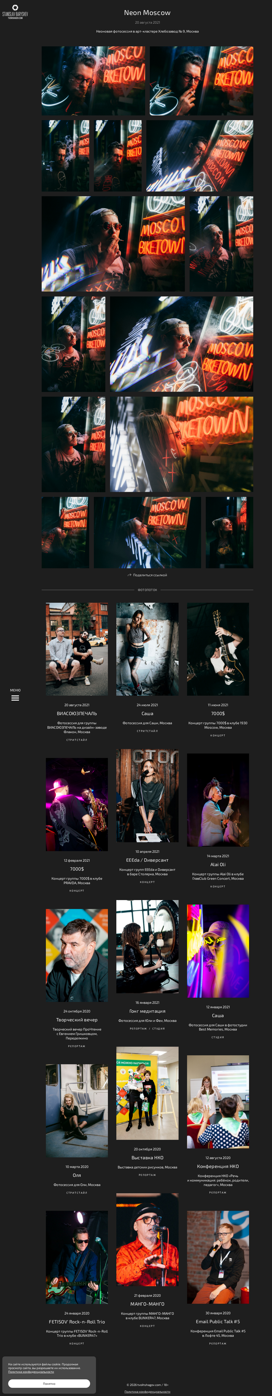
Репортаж (138, 1028)
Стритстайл (77, 739)
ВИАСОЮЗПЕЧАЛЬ (77, 713)
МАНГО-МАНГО (147, 1304)
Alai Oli (218, 864)
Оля (77, 1175)
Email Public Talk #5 (218, 1321)
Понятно (49, 1383)
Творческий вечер (77, 1019)
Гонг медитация (147, 1011)
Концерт (217, 735)
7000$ (218, 713)
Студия (158, 1028)
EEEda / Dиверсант (147, 860)
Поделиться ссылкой (150, 575)
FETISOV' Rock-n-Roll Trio (77, 1321)
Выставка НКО (148, 1157)
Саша (148, 713)
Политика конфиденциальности (147, 1391)
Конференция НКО (218, 1166)
